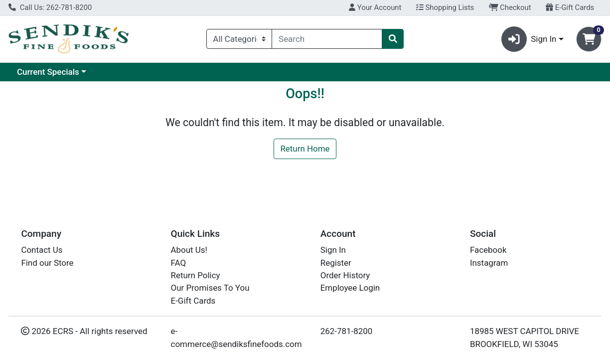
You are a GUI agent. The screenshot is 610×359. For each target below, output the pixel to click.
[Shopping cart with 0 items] (589, 39)
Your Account (375, 7)
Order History (345, 275)
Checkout (510, 7)
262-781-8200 (346, 331)
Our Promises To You (210, 288)
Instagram (489, 263)
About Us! (189, 250)
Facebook (488, 250)
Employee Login (350, 288)
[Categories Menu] (239, 39)
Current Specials (48, 72)
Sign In (333, 250)
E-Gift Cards (570, 7)
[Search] (327, 39)
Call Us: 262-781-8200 (50, 7)
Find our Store (47, 263)
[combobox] (327, 39)
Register (335, 263)
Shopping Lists (445, 7)
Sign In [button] (529, 39)
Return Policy (195, 275)
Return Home (304, 149)
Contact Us (41, 250)
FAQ (178, 263)
